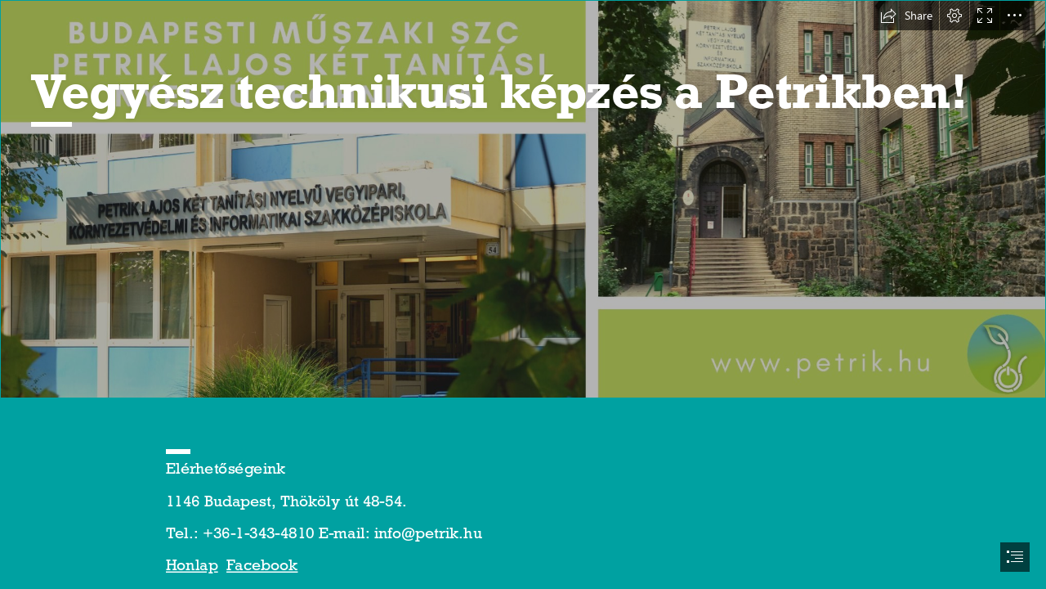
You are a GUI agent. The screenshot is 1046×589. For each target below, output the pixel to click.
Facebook (261, 565)
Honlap (192, 565)
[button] (906, 15)
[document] (523, 294)
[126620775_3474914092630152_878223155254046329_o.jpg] (523, 199)
